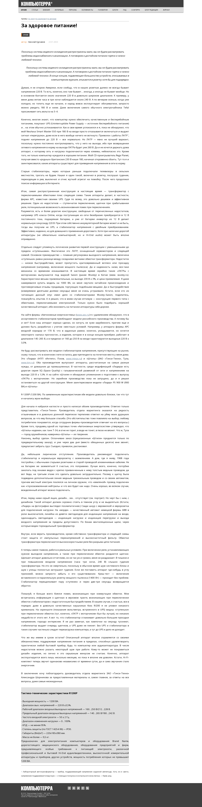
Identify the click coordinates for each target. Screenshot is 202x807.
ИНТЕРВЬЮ (59, 10)
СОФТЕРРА (135, 10)
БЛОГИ (115, 10)
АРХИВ (24, 10)
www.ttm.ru (27, 362)
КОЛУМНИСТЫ (87, 10)
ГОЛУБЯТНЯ (103, 10)
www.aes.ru (83, 314)
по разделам (41, 19)
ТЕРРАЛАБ (73, 10)
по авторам (51, 19)
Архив (25, 35)
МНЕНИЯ (46, 10)
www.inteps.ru (73, 358)
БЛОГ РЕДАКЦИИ (151, 10)
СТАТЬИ (35, 10)
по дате (31, 19)
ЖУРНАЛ (166, 10)
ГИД (124, 10)
